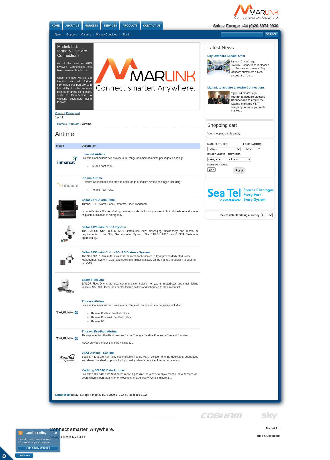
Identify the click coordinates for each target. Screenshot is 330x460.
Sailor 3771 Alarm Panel (99, 200)
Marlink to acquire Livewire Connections (236, 87)
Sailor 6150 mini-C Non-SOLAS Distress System (116, 252)
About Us (72, 25)
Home (56, 25)
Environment (216, 154)
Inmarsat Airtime (93, 154)
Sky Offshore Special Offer (226, 56)
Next (77, 113)
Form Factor (252, 144)
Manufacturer (217, 144)
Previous (60, 113)
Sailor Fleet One (93, 279)
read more (24, 455)
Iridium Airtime (92, 178)
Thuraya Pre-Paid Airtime (99, 331)
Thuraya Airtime (93, 301)
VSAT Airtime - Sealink (98, 353)
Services (110, 25)
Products (129, 25)
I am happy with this (38, 447)
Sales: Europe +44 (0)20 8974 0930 (245, 26)
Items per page (217, 164)
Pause (70, 113)
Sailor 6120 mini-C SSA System (104, 227)
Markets (91, 25)
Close (56, 432)
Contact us (152, 25)
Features (234, 154)
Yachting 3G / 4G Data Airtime (103, 370)
